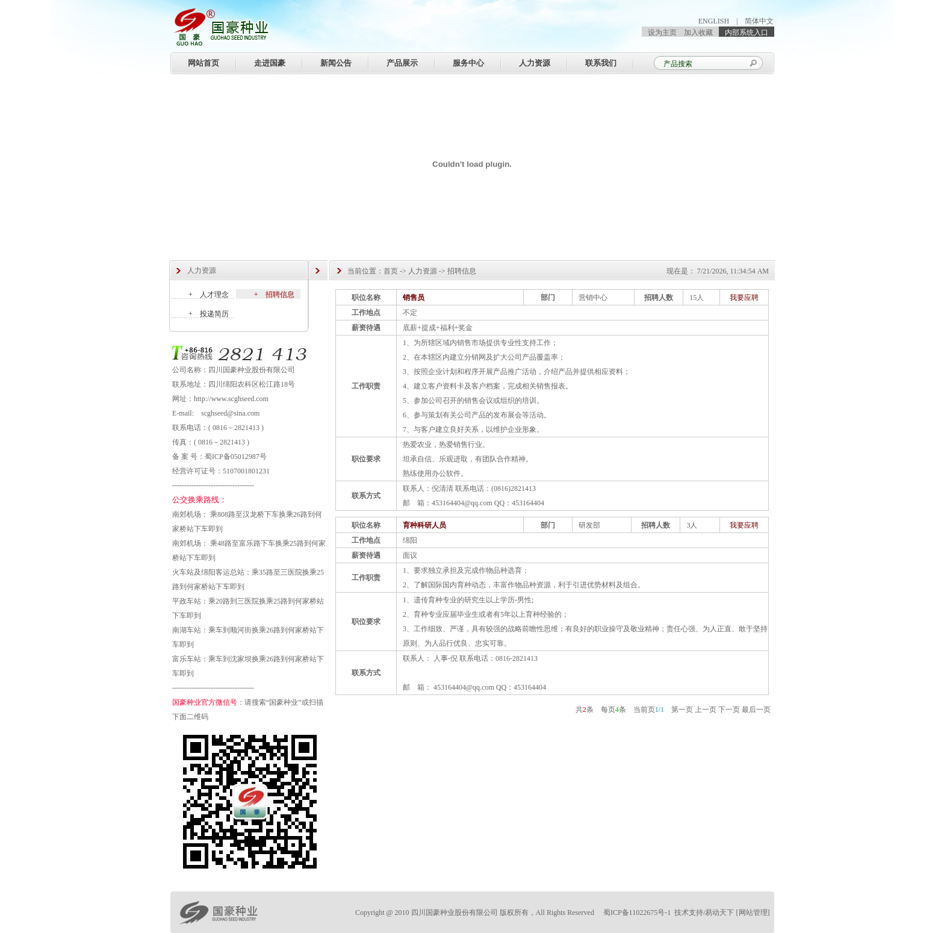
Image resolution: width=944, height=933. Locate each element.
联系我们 (600, 62)
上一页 (705, 709)
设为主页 (662, 32)
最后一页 (756, 709)
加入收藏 (698, 32)
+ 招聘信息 (274, 294)
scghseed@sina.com (230, 413)
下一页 (729, 709)
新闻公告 (336, 62)
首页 (391, 271)
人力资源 (534, 62)
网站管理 (753, 912)
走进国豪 (269, 62)
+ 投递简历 (208, 314)
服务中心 (468, 62)
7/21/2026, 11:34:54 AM (733, 271)
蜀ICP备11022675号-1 (637, 912)
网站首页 (203, 62)
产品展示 (402, 62)
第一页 (682, 709)
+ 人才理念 (208, 294)
